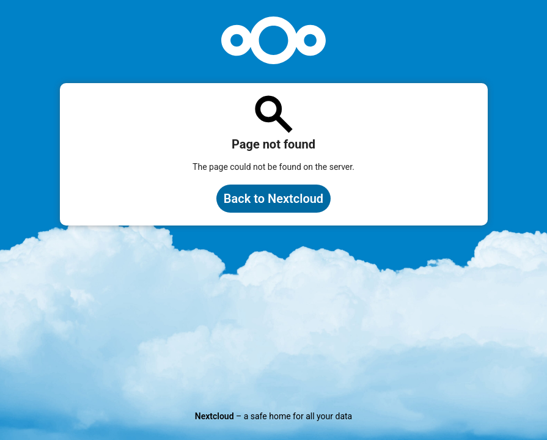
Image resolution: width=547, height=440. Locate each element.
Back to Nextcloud (273, 198)
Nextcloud (214, 416)
